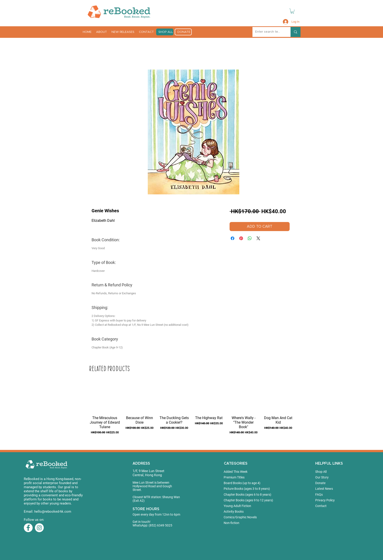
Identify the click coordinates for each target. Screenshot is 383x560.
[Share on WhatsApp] (249, 238)
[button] (292, 11)
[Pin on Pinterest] (241, 238)
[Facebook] (28, 527)
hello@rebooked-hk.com (52, 511)
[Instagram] (39, 527)
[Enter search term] (268, 32)
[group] (191, 414)
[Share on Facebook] (232, 238)
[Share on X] (258, 238)
